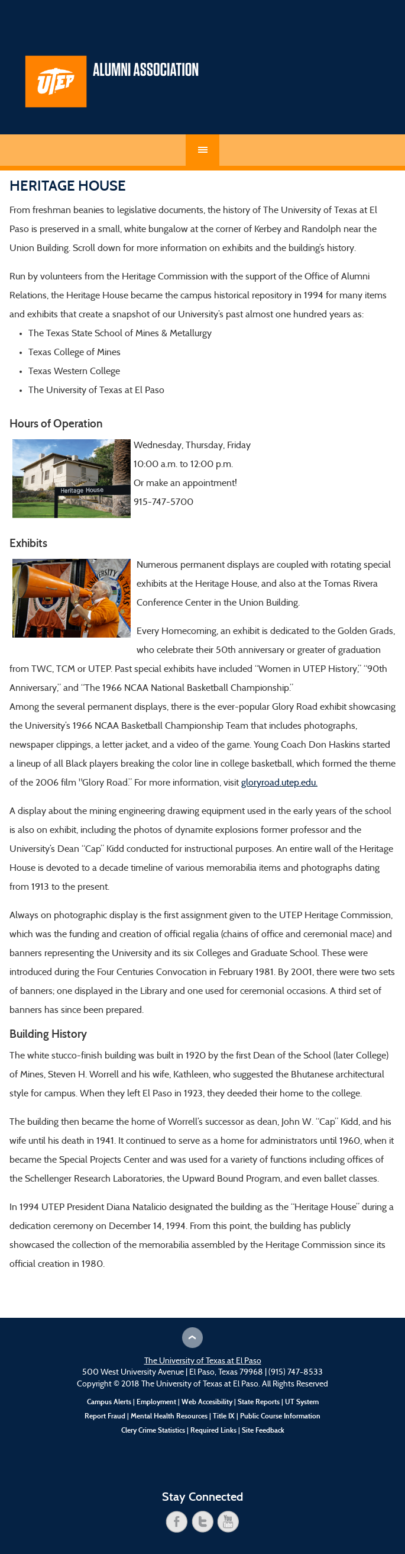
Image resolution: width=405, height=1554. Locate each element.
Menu (203, 150)
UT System (302, 1402)
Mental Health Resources (169, 1416)
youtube (228, 1522)
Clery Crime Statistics (153, 1430)
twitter (203, 1522)
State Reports (259, 1402)
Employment (156, 1402)
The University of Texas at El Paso (202, 1361)
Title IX (224, 1416)
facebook (177, 1522)
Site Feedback (263, 1430)
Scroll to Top (192, 1337)
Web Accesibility (207, 1402)
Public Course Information (280, 1416)
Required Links (213, 1430)
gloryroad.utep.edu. (279, 783)
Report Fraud (105, 1416)
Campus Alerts (109, 1402)
